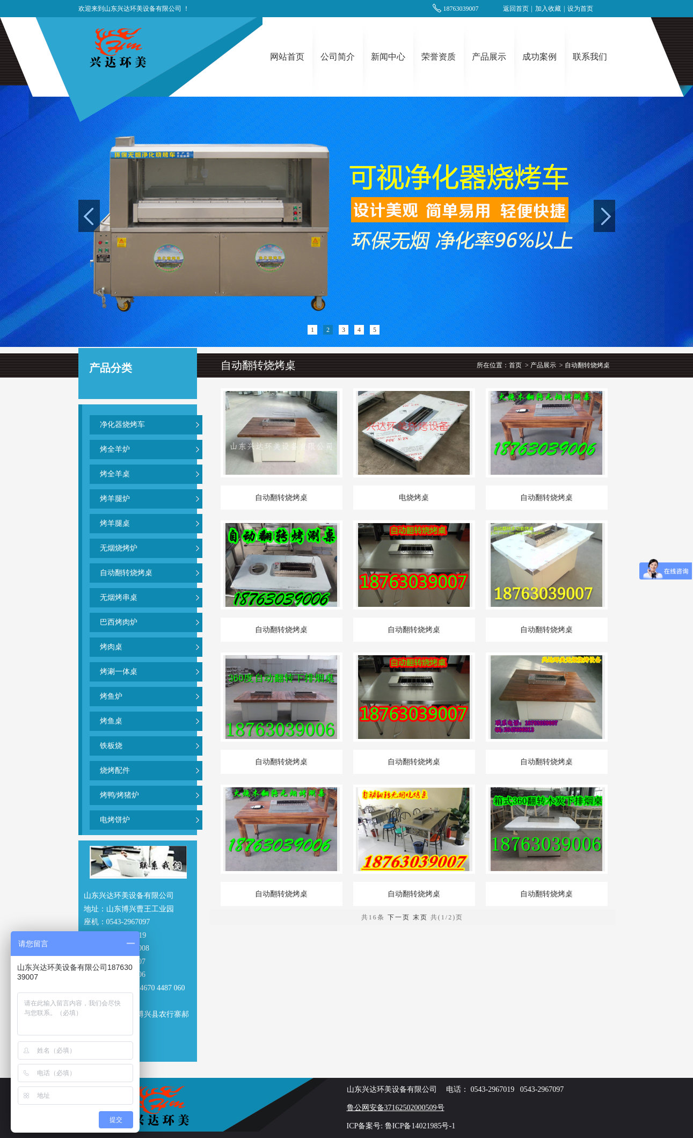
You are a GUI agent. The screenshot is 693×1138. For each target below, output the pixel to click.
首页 (515, 365)
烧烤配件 (115, 770)
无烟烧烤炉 (118, 548)
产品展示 (489, 56)
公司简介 (337, 56)
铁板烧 (111, 746)
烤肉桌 (111, 647)
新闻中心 (388, 56)
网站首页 (287, 56)
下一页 (399, 917)
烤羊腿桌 (115, 523)
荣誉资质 (438, 56)
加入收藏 (548, 8)
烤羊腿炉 (115, 499)
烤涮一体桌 (118, 672)
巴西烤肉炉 (118, 622)
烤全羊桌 (115, 474)
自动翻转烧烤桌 (126, 573)
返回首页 (516, 8)
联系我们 (590, 56)
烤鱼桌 (111, 721)
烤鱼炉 (111, 696)
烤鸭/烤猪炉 (120, 795)
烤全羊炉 (115, 449)
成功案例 (539, 56)
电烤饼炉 (115, 820)
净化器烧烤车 (122, 425)
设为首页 (580, 8)
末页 (420, 917)
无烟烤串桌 (118, 597)
